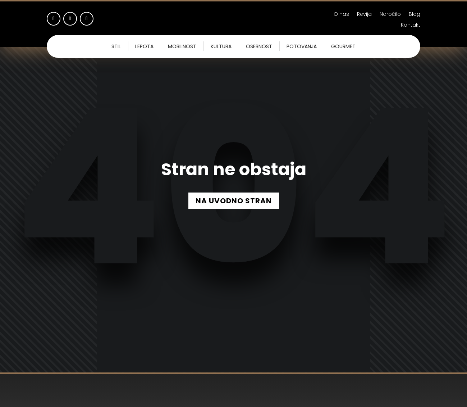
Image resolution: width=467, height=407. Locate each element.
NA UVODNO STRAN (234, 201)
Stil (116, 46)
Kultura (221, 46)
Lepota (144, 46)
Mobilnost (182, 46)
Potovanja (302, 46)
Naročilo (390, 15)
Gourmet (343, 46)
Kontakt (410, 25)
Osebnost (259, 46)
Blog (414, 15)
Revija (364, 15)
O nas (341, 15)
